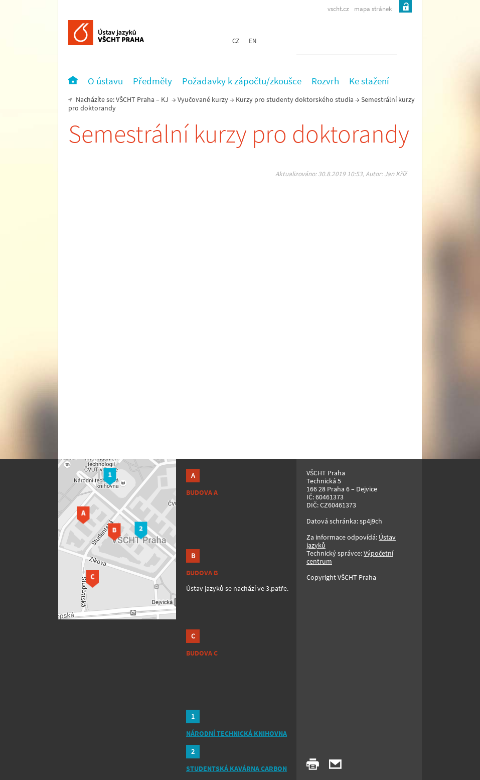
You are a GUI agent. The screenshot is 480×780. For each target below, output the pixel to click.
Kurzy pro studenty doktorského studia (295, 99)
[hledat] (334, 43)
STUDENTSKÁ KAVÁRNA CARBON (236, 768)
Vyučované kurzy (203, 99)
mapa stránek (373, 9)
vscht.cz (338, 9)
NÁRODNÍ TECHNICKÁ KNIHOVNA (236, 733)
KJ (165, 99)
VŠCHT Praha (135, 99)
